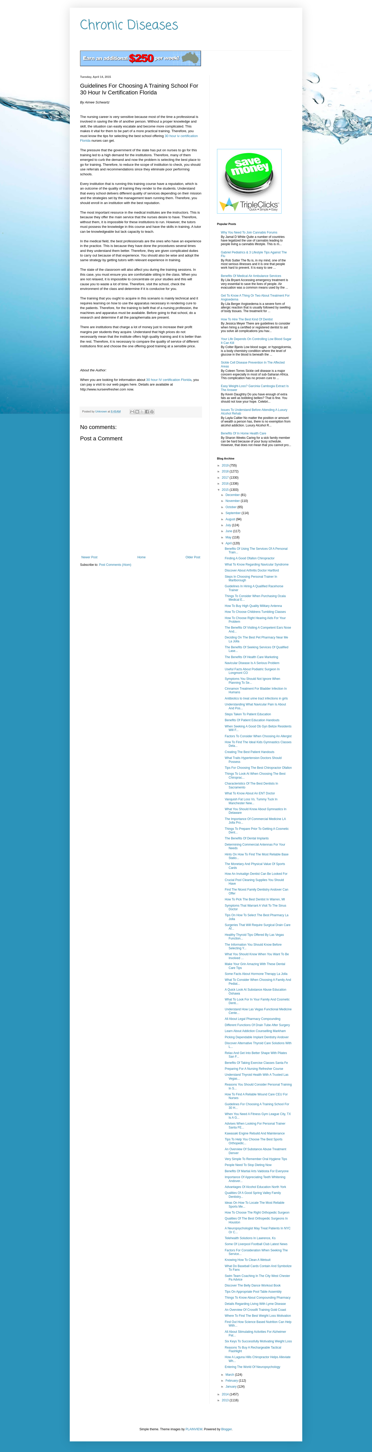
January (231, 1386)
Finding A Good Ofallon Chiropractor (250, 558)
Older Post (192, 557)
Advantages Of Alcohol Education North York (255, 1187)
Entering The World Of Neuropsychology (252, 1367)
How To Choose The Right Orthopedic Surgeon (257, 1212)
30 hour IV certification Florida (168, 380)
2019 (226, 465)
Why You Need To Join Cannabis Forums (249, 232)
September (234, 513)
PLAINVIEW (193, 1429)
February (232, 1380)
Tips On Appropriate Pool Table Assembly (253, 1291)
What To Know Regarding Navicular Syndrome (257, 564)
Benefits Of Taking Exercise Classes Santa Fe (256, 1063)
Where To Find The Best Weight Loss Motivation (258, 1316)
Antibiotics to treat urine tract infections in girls (256, 698)
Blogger (226, 1429)
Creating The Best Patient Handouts (249, 752)
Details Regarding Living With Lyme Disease (255, 1304)
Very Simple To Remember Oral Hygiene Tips (256, 1159)
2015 (226, 490)
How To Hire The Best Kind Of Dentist (247, 319)
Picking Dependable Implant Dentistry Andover (257, 1037)
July (229, 525)
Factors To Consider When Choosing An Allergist (258, 736)
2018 (226, 471)
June (229, 531)
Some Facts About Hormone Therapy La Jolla (256, 974)
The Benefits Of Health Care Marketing (251, 657)
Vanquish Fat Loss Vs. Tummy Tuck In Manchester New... (251, 801)
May (229, 537)
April (229, 543)
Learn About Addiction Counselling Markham (255, 1031)
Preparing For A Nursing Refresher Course (254, 1069)
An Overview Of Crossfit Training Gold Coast (255, 1310)
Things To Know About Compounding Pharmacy (258, 1297)
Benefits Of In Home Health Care (243, 433)
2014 (226, 1394)
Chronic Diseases (129, 25)
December (233, 495)
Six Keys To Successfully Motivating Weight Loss (258, 1341)
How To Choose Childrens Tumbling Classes (255, 612)
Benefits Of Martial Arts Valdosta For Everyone (257, 1171)
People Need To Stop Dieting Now (248, 1165)
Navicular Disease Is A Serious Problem (252, 663)
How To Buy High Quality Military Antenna (253, 606)
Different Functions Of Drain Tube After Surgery (257, 1025)
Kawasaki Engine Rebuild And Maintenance (255, 1133)
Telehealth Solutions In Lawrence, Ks (250, 1238)
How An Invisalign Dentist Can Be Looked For (256, 874)
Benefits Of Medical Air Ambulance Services (251, 276)
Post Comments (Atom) (115, 565)
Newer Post (89, 557)
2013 (226, 1400)
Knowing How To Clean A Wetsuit (247, 1260)
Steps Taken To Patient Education (248, 714)
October (231, 507)
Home (141, 557)
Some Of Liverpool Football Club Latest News (256, 1244)
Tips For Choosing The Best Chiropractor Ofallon (258, 768)
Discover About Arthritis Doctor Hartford (252, 570)
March (230, 1374)
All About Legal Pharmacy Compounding (252, 1019)
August (231, 519)
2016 (226, 483)
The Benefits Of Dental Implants (247, 838)
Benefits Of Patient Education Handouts (252, 720)
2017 (226, 477)
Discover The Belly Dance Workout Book (253, 1285)
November (233, 501)
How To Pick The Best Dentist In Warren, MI (255, 899)
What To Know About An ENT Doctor (250, 793)
